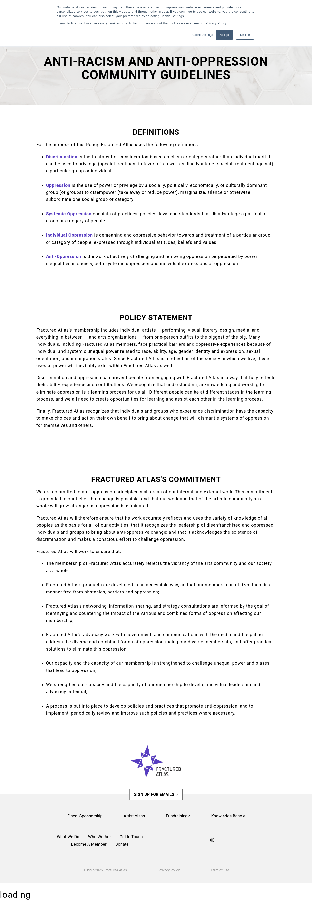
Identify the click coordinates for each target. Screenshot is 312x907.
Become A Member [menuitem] (88, 844)
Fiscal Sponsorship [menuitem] (84, 815)
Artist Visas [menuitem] (134, 815)
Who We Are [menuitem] (99, 836)
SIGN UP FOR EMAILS (154, 794)
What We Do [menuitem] (68, 836)
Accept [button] (224, 35)
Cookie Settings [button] (202, 35)
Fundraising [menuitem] (177, 815)
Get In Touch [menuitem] (131, 836)
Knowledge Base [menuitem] (226, 815)
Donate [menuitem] (121, 844)
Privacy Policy (169, 870)
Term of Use (220, 870)
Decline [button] (245, 35)
